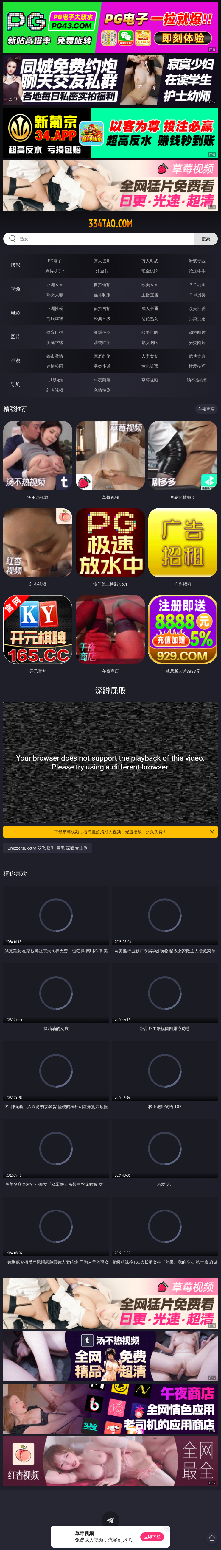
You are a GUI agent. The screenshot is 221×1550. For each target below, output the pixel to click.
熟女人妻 (54, 294)
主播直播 (149, 294)
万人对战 (149, 261)
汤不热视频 (197, 380)
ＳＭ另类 (197, 294)
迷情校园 (54, 366)
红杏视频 (54, 390)
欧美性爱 (197, 308)
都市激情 (54, 356)
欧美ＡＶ (149, 284)
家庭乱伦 (102, 356)
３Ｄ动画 (197, 284)
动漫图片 (197, 332)
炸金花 (102, 271)
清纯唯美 (102, 342)
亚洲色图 (102, 332)
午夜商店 (102, 380)
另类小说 (102, 366)
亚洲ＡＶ (54, 284)
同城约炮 (54, 380)
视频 (15, 289)
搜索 (206, 239)
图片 (15, 336)
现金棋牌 (149, 271)
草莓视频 (149, 380)
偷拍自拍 (102, 308)
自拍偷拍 (102, 284)
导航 (15, 384)
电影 (15, 312)
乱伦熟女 (149, 318)
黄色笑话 (149, 366)
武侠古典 (197, 356)
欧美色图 (149, 332)
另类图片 (197, 342)
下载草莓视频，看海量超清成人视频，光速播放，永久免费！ (134, 831)
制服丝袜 (54, 318)
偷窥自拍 (54, 332)
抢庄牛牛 (197, 271)
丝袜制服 (102, 294)
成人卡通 (149, 308)
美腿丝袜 (54, 342)
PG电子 (55, 261)
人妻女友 (149, 356)
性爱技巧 (197, 366)
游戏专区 (197, 261)
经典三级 (102, 318)
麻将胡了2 (54, 271)
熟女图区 (149, 342)
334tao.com (110, 224)
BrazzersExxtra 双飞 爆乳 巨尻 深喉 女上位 (47, 848)
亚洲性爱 (54, 308)
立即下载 (152, 1537)
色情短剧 (102, 390)
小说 (15, 360)
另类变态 (197, 318)
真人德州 (102, 261)
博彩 (15, 265)
